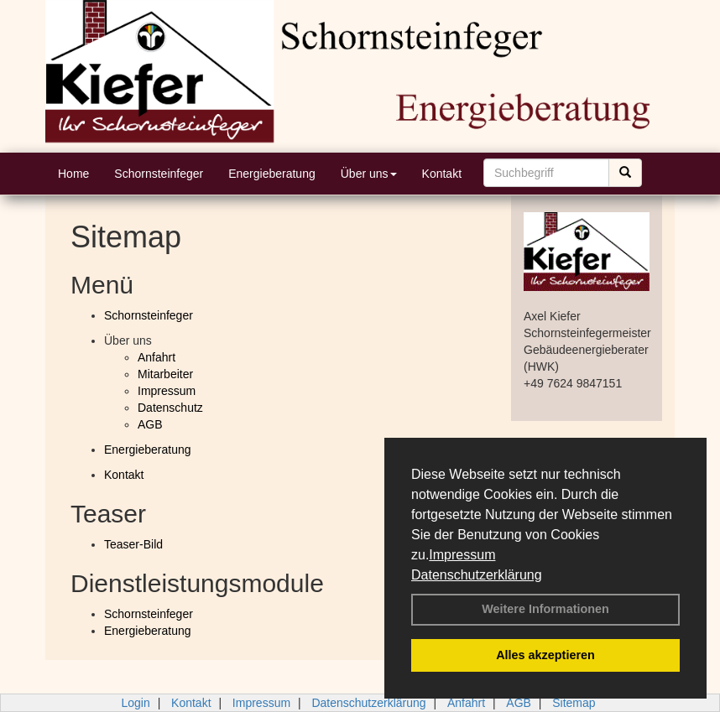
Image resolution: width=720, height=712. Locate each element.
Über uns (369, 173)
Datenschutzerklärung (476, 575)
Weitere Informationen (545, 609)
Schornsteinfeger (158, 173)
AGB (150, 424)
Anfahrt (156, 357)
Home (73, 173)
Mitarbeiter (165, 374)
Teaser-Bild (133, 544)
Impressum (462, 555)
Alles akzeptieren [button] (545, 655)
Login (135, 702)
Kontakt (442, 173)
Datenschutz (170, 407)
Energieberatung (272, 173)
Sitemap (573, 702)
